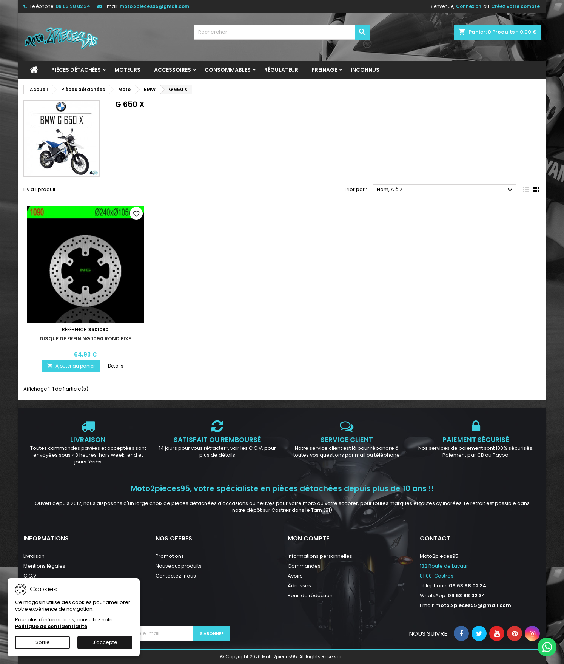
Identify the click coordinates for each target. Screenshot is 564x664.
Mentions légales (44, 566)
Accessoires (172, 70)
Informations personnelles (320, 556)
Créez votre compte (515, 6)
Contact (435, 538)
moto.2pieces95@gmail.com (154, 6)
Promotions (170, 556)
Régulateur (281, 70)
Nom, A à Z (446, 190)
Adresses (299, 585)
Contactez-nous (176, 575)
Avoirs (295, 575)
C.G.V (30, 575)
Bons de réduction (310, 595)
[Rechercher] (282, 32)
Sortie (42, 642)
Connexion (468, 6)
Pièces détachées (76, 70)
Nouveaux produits (179, 566)
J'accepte (104, 642)
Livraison (34, 556)
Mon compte (308, 538)
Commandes (304, 566)
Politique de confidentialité (51, 626)
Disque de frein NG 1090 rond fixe (85, 338)
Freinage (324, 70)
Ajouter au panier (71, 366)
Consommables (228, 70)
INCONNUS (365, 70)
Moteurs (127, 70)
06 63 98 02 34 (72, 6)
